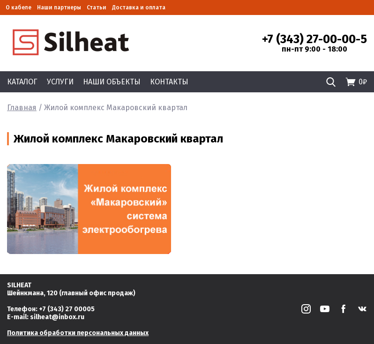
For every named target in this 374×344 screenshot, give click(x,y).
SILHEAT (19, 285)
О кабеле (18, 7)
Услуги (60, 81)
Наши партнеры (59, 7)
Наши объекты (112, 81)
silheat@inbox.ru (57, 317)
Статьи (96, 7)
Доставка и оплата (138, 7)
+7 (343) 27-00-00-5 (314, 39)
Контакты (169, 81)
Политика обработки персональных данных (78, 333)
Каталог (22, 81)
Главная (22, 107)
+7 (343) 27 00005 (67, 309)
